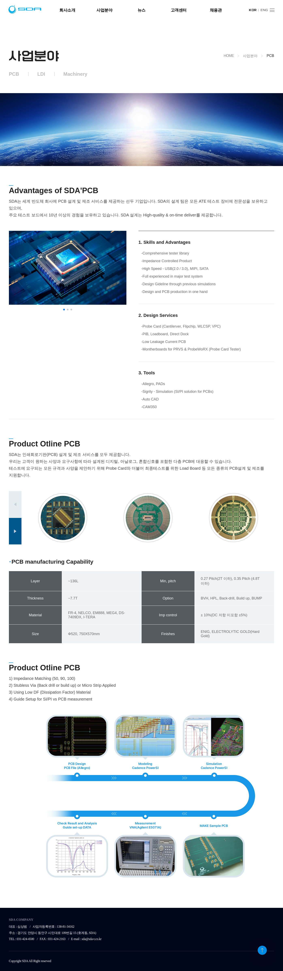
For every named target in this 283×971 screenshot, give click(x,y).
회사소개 (67, 10)
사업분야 (104, 10)
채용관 (216, 10)
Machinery (75, 74)
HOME (229, 56)
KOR (252, 10)
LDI (41, 74)
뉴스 (141, 10)
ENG (264, 10)
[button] (64, 309)
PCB (14, 74)
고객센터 (179, 10)
